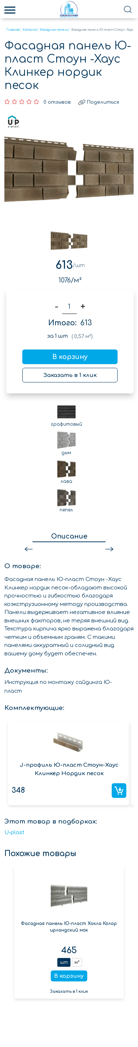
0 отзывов (57, 102)
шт (64, 962)
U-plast (14, 832)
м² (77, 962)
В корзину (70, 356)
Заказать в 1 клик (70, 375)
